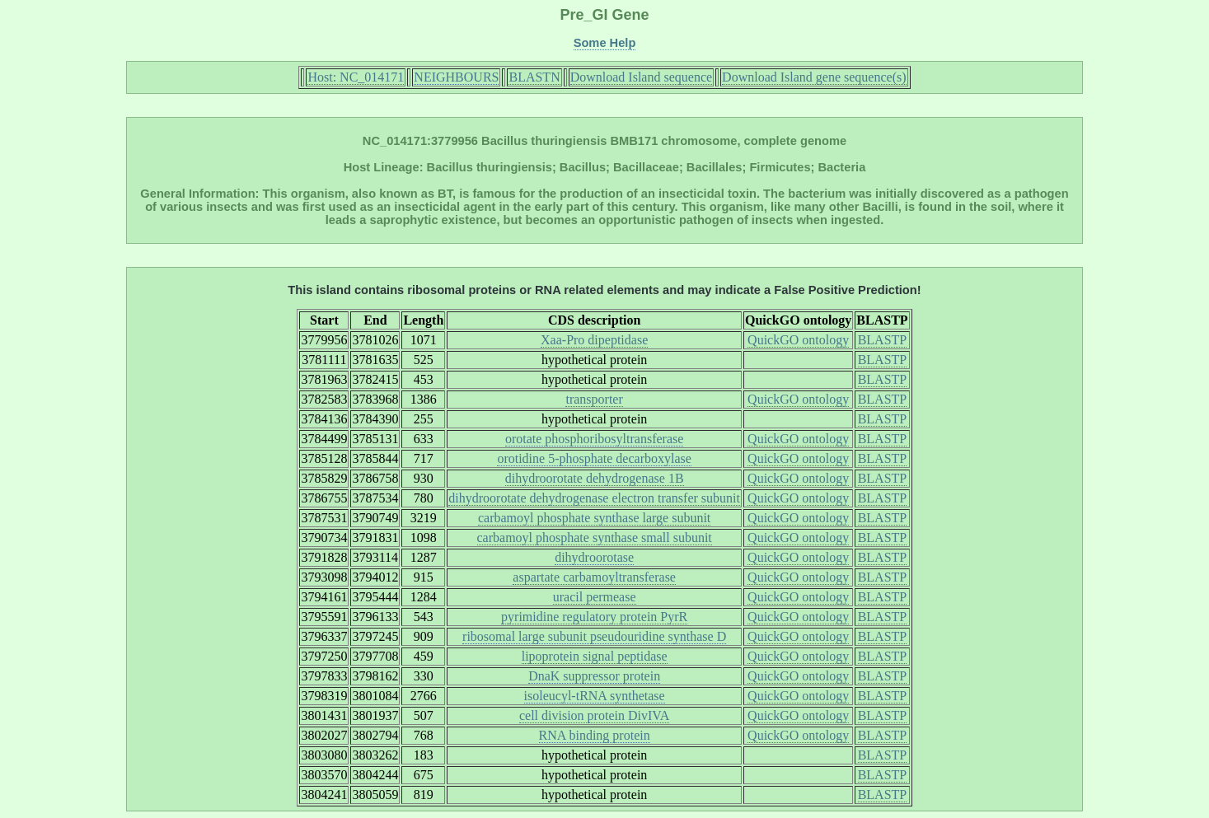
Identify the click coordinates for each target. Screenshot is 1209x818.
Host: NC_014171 (355, 77)
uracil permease (594, 597)
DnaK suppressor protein (594, 676)
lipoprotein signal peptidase (595, 656)
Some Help (605, 42)
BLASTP (882, 340)
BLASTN (534, 77)
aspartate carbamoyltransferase (594, 577)
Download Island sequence (641, 77)
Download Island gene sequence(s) (814, 77)
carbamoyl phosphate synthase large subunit (594, 518)
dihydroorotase (594, 557)
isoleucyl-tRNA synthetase (594, 696)
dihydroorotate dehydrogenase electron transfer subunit (594, 498)
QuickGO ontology (798, 340)
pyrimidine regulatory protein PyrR (594, 617)
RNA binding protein (594, 735)
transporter (593, 399)
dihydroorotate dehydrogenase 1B (594, 478)
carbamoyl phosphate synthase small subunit (594, 538)
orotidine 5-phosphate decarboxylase (594, 458)
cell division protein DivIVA (594, 715)
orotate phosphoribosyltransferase (594, 439)
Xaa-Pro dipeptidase (594, 340)
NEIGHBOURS (456, 77)
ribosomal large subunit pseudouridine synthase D (594, 636)
